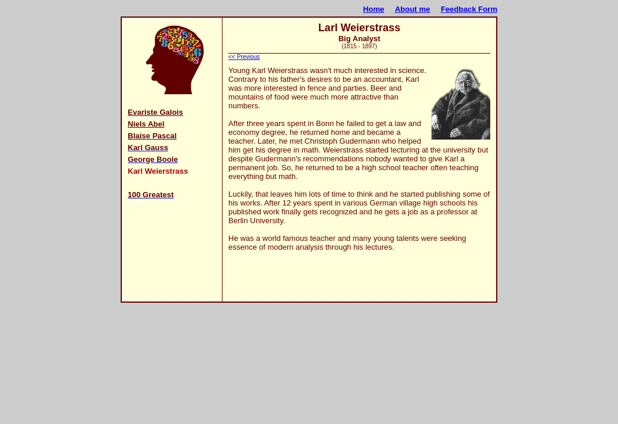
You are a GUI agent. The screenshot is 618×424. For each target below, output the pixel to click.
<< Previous (244, 57)
